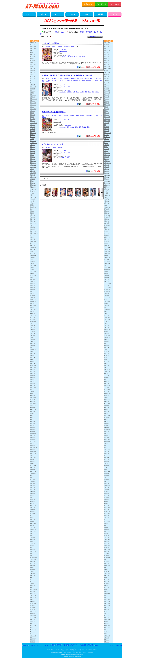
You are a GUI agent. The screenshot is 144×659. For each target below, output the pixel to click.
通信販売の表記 (65, 644)
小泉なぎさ (33, 223)
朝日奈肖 (32, 71)
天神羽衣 (32, 89)
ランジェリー (105, 645)
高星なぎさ (33, 365)
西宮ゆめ (106, 425)
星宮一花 (106, 499)
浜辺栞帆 (106, 453)
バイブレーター (40, 645)
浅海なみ (32, 75)
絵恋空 (32, 169)
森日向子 (106, 589)
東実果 (32, 83)
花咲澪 (32, 455)
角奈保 (106, 343)
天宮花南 (106, 89)
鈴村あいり (107, 337)
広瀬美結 (106, 473)
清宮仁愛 (106, 223)
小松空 (32, 237)
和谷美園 (88, 80)
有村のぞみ (107, 105)
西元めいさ (107, 429)
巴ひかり (106, 387)
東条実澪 (32, 395)
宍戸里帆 (106, 305)
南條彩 (106, 419)
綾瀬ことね (33, 105)
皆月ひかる (107, 545)
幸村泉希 (32, 620)
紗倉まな (106, 281)
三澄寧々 (32, 543)
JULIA (105, 313)
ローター (47, 645)
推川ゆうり (107, 155)
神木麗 (106, 193)
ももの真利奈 (33, 589)
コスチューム (98, 645)
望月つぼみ (107, 573)
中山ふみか (107, 403)
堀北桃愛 (32, 499)
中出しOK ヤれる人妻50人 (51, 43)
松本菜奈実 (107, 513)
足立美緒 (32, 85)
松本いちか (107, 511)
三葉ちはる (107, 539)
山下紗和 (32, 606)
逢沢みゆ (106, 46)
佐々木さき (107, 291)
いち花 (32, 139)
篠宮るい (32, 311)
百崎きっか (33, 587)
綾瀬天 (32, 107)
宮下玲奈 (106, 561)
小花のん (106, 169)
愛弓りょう (107, 93)
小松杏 (106, 265)
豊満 (83, 57)
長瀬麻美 (106, 395)
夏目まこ (32, 419)
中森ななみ (33, 409)
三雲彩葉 (32, 537)
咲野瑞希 (106, 275)
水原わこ (32, 541)
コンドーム (77, 645)
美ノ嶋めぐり (107, 555)
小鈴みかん (107, 257)
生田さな (32, 125)
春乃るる (106, 459)
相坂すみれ (33, 42)
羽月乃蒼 (106, 457)
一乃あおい (107, 119)
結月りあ (106, 614)
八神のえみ (33, 597)
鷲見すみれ (33, 357)
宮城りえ (106, 559)
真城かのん (33, 511)
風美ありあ (33, 187)
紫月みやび (33, 301)
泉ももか (32, 137)
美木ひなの (107, 521)
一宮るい (32, 145)
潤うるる (32, 319)
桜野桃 (32, 263)
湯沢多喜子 (49, 147)
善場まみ (32, 363)
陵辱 (86, 92)
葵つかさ (106, 55)
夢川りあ (32, 624)
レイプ (82, 92)
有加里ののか (107, 69)
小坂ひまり (107, 251)
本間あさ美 (33, 505)
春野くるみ (33, 467)
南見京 (32, 553)
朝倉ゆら (32, 67)
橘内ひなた (107, 359)
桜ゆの (32, 269)
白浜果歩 (32, 333)
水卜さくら (107, 519)
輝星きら (32, 215)
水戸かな (106, 541)
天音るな (32, 101)
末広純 (106, 331)
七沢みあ (106, 411)
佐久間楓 (106, 277)
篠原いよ (32, 307)
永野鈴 (106, 397)
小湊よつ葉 (107, 267)
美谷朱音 (106, 535)
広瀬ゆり (106, 475)
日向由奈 (106, 465)
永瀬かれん (33, 403)
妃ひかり (106, 205)
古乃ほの (106, 491)
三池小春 (106, 517)
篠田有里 (54, 79)
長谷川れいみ (33, 447)
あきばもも (107, 71)
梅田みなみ (33, 165)
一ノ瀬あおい (33, 143)
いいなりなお (33, 123)
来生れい (92, 79)
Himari (105, 467)
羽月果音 (32, 449)
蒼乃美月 (32, 57)
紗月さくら (33, 277)
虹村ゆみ (106, 427)
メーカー (57, 14)
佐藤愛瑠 (32, 285)
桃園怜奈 (106, 577)
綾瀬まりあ (33, 109)
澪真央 (32, 533)
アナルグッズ (58, 645)
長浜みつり (107, 399)
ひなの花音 (33, 473)
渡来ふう (106, 642)
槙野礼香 (32, 507)
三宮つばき (107, 301)
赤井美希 (106, 61)
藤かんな (106, 481)
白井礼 (77, 115)
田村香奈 (32, 377)
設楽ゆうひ (107, 309)
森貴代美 (73, 79)
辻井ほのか (107, 371)
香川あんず (33, 185)
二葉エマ (106, 487)
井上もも (32, 151)
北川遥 (32, 205)
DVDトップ (29, 14)
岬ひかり (32, 539)
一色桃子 (106, 123)
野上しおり (33, 441)
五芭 (105, 125)
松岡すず (32, 517)
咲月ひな (32, 281)
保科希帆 (32, 491)
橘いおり (32, 371)
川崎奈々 (32, 203)
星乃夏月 (106, 495)
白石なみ (32, 325)
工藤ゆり (106, 227)
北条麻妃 (106, 493)
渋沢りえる (33, 315)
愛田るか (32, 44)
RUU (105, 633)
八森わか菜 (107, 601)
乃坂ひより (107, 435)
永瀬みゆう (33, 405)
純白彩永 (32, 513)
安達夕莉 (106, 79)
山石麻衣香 (33, 604)
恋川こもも (33, 221)
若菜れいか (33, 638)
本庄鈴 (106, 501)
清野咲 (32, 359)
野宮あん (32, 443)
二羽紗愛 (106, 489)
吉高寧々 (106, 622)
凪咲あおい (33, 411)
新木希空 (106, 97)
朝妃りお (32, 73)
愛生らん (32, 50)
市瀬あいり (33, 141)
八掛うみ (106, 597)
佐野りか (32, 291)
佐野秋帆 (32, 287)
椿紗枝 (32, 393)
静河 (105, 307)
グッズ (115, 14)
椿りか (106, 373)
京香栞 (32, 213)
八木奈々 (106, 591)
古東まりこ (33, 231)
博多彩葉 (32, 445)
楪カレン (106, 612)
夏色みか (32, 415)
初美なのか (33, 453)
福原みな (106, 477)
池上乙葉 (32, 129)
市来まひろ (107, 117)
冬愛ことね (107, 379)
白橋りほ (106, 325)
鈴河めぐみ (33, 349)
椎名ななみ (33, 299)
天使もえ (106, 85)
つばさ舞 (106, 375)
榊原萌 (106, 273)
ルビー (61, 121)
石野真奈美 (82, 80)
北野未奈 (106, 211)
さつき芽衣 (107, 297)
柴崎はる (32, 313)
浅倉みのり (33, 65)
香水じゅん (107, 183)
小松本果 (32, 239)
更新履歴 (100, 14)
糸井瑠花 (106, 127)
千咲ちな (32, 381)
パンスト (112, 645)
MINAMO (106, 553)
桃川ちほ (32, 585)
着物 (88, 127)
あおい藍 (32, 52)
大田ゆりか (67, 46)
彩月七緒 (32, 279)
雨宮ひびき (107, 91)
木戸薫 (32, 211)
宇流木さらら (107, 133)
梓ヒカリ (106, 77)
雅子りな (106, 177)
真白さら (32, 515)
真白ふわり (107, 505)
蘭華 (105, 630)
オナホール (25, 645)
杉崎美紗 (32, 345)
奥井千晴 (32, 175)
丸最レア (106, 515)
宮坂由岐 (60, 46)
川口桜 (32, 201)
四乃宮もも (33, 309)
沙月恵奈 (106, 293)
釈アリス (32, 317)
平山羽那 (32, 479)
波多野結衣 (107, 441)
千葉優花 (32, 383)
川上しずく (33, 197)
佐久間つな (33, 255)
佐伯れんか (33, 247)
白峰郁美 (32, 335)
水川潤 (106, 527)
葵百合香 (106, 57)
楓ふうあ (106, 173)
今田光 (32, 155)
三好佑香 (32, 573)
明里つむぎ (107, 67)
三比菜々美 (33, 559)
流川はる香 (107, 636)
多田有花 (106, 355)
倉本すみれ (107, 233)
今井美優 (32, 153)
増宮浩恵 (48, 46)
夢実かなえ (33, 626)
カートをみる (114, 4)
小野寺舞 (106, 165)
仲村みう (106, 401)
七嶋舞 (106, 413)
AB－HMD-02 (64, 84)
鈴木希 (32, 351)
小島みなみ (107, 253)
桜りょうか (33, 271)
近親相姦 (69, 92)
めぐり (32, 579)
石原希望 (106, 113)
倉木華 (106, 231)
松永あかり (33, 519)
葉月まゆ (106, 445)
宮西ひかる (107, 565)
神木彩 (106, 191)
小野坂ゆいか (107, 163)
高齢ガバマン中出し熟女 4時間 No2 (54, 112)
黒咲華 (106, 243)
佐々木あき (107, 289)
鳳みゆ (106, 143)
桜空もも (106, 285)
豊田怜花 (32, 399)
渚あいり (106, 405)
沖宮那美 (106, 145)
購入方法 (54, 644)
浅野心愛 (32, 69)
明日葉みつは (107, 50)
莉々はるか (107, 632)
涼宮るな (32, 355)
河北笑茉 (32, 199)
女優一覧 (43, 14)
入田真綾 (32, 157)
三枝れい (106, 271)
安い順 (96, 32)
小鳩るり (32, 235)
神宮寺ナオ (107, 329)
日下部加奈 (107, 225)
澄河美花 (106, 341)
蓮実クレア (107, 439)
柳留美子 (56, 80)
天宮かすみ (33, 103)
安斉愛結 (32, 115)
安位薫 (106, 595)
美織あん (32, 535)
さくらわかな (107, 287)
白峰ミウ (106, 327)
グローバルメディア (65, 86)
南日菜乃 (106, 551)
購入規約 (59, 644)
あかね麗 (106, 65)
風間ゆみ (106, 179)
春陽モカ (106, 461)
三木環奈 (32, 297)
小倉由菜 (106, 149)
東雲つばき (33, 305)
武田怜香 (106, 351)
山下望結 (32, 608)
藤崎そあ (32, 485)
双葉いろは (107, 485)
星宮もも (32, 497)
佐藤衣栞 (32, 283)
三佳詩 (32, 571)
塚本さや (32, 385)
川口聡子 (48, 115)
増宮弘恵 (60, 147)
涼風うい (32, 347)
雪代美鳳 (106, 610)
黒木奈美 (106, 241)
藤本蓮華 (75, 80)
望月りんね (33, 551)
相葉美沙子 (33, 46)
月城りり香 (33, 387)
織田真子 (106, 157)
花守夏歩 (106, 451)
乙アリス (106, 159)
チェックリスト (101, 4)
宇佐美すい (33, 163)
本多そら (32, 503)
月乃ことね (33, 389)
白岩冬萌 (32, 329)
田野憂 (106, 363)
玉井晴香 (32, 375)
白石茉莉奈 (107, 319)
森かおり (32, 591)
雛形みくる (33, 471)
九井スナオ (107, 249)
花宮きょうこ (107, 449)
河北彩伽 (106, 199)
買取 (92, 644)
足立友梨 (106, 81)
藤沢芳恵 (44, 80)
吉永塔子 (106, 624)
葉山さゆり (107, 455)
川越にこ (106, 201)
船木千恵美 (80, 79)
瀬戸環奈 (106, 345)
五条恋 (106, 255)
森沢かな (106, 587)
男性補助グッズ (84, 645)
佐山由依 (32, 295)
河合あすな (107, 195)
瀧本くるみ (33, 367)
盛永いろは (33, 407)
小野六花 (106, 167)
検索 (86, 14)
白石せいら (33, 323)
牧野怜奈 (32, 509)
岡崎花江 (69, 80)
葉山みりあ (33, 465)
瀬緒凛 (32, 361)
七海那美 (32, 429)
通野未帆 (106, 383)
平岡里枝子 (107, 471)
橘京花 (106, 357)
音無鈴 (32, 181)
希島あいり (107, 207)
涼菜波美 (32, 353)
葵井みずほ (33, 48)
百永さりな (107, 581)
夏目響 (106, 409)
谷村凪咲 (32, 373)
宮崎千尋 (32, 561)
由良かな (106, 618)
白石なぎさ (107, 317)
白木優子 (106, 323)
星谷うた (32, 489)
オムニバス (63, 57)
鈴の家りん (107, 335)
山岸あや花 (107, 599)
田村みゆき (49, 81)
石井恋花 (32, 131)
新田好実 (32, 439)
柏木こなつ (107, 181)
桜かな (32, 259)
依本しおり (107, 628)
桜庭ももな (33, 265)
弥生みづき (107, 604)
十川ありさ (33, 397)
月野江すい (107, 367)
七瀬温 (32, 425)
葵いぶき (106, 52)
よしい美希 (107, 620)
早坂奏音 (32, 461)
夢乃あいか (107, 616)
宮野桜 (32, 567)
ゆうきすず (33, 618)
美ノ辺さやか (33, 557)
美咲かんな (107, 523)
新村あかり (107, 421)
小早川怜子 (107, 261)
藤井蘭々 (106, 479)
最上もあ (32, 581)
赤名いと (106, 63)
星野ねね (32, 493)
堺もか (32, 251)
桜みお (32, 267)
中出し (76, 57)
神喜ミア (32, 225)
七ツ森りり (107, 417)
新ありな (106, 99)
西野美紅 (32, 437)
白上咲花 (106, 321)
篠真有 (106, 311)
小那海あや (107, 161)
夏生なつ (32, 417)
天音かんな (33, 95)
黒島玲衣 (106, 245)
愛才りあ (106, 48)
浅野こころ (107, 73)
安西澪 (32, 117)
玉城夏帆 (106, 365)
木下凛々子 (107, 217)
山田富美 (60, 79)
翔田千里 (106, 315)
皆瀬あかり (107, 543)
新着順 (82, 32)
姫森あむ (32, 477)
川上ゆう (106, 197)
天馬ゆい (106, 377)
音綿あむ (32, 183)
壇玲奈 (32, 379)
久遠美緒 (32, 217)
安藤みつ (32, 121)
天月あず (106, 87)
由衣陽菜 (32, 614)
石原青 (106, 111)
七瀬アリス (107, 415)
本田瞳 (106, 503)
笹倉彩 (32, 273)
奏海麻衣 (32, 191)
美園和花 (106, 533)
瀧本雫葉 (32, 369)
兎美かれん (33, 161)
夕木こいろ (107, 606)
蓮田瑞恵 (73, 46)
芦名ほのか (107, 75)
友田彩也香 (107, 389)
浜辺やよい (33, 459)
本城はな (32, 501)
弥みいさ (32, 97)
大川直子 (54, 46)
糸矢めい (32, 147)
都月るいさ (107, 385)
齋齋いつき (33, 245)
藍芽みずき (107, 42)
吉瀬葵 (32, 209)
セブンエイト (63, 51)
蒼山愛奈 (32, 61)
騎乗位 (84, 127)
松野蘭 (32, 521)
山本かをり (33, 612)
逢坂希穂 (32, 171)
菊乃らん (106, 203)
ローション (70, 645)
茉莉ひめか (33, 523)
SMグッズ (64, 645)
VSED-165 (63, 49)
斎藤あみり (107, 269)
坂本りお (32, 253)
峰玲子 (32, 555)
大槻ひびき (107, 141)
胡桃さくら (107, 237)
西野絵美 (106, 423)
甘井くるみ (33, 87)
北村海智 (106, 213)
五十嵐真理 (95, 80)
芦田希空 (32, 77)
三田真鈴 (106, 537)
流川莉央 (106, 638)
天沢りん (32, 91)
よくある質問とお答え (85, 644)
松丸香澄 (106, 509)
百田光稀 (106, 579)
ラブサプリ (91, 645)
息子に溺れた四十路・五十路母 (52, 144)
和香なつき (33, 636)
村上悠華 (106, 571)
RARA (31, 633)
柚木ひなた (33, 622)
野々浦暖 (106, 437)
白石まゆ (32, 327)
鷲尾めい (106, 640)
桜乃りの (106, 279)
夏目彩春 (106, 407)
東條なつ (106, 381)
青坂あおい (33, 55)
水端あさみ (107, 531)
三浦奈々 (32, 527)
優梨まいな (107, 608)
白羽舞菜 (32, 331)
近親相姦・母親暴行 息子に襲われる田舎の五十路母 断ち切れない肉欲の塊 (67, 75)
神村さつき (33, 195)
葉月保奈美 (33, 451)
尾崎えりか (107, 153)
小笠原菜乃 (33, 173)
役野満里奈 (107, 593)
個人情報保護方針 (75, 644)
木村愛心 (106, 219)
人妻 (68, 57)
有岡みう (106, 101)
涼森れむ (106, 339)
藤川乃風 (32, 483)
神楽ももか (107, 175)
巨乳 (80, 57)
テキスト (62, 32)
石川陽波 (32, 135)
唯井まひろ (107, 353)
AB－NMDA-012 (65, 120)
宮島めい (106, 563)
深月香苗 (32, 549)
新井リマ (106, 95)
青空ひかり (107, 59)
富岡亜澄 (50, 80)
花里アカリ (33, 457)
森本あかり (33, 593)
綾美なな (32, 111)
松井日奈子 (107, 507)
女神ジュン (33, 577)
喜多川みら (33, 207)
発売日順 (89, 32)
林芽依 (32, 463)
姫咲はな (106, 469)
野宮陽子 (48, 79)
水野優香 (106, 529)
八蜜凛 (106, 443)
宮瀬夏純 (32, 563)
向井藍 (106, 569)
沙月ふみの (107, 295)
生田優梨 (32, 127)
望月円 (32, 583)
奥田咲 (106, 147)
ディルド (52, 645)
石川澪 (106, 107)
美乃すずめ (107, 557)
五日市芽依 (107, 121)
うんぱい (106, 135)
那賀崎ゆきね (107, 393)
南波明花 (32, 431)
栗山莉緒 (106, 235)
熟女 (71, 57)
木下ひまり (107, 215)
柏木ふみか (33, 189)
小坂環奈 (32, 227)
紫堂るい (32, 303)
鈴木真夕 (106, 333)
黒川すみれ (107, 239)
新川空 (32, 113)
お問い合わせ (88, 4)
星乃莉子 (106, 497)
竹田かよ (97, 115)
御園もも (32, 547)
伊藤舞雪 (106, 129)
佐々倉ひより (33, 275)
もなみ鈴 (106, 575)
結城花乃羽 (33, 616)
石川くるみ (33, 133)
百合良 (32, 628)
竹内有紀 (106, 349)
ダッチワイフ (32, 645)
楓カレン (106, 171)
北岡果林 (106, 209)
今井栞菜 (106, 131)
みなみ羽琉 (107, 549)
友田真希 (106, 391)
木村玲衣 (106, 221)
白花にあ (32, 341)
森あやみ (106, 585)
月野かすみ (107, 369)
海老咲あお (107, 137)
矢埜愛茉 (32, 601)
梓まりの (32, 79)
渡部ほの (32, 642)
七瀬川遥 (32, 423)
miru (105, 567)
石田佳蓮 (106, 109)
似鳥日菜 (106, 431)
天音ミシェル (33, 99)
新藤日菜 (32, 343)
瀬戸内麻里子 (90, 115)
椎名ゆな (106, 303)
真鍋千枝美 (67, 79)
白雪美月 (32, 339)
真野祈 (32, 525)
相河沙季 (106, 44)
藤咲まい (32, 487)
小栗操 (106, 151)
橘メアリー (107, 361)
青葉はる (32, 59)
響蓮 (31, 475)
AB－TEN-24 (64, 150)
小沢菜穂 (32, 179)
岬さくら (106, 525)
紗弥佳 (32, 293)
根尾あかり (107, 433)
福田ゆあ (32, 481)
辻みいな (32, 391)
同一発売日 (68, 55)
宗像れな (32, 575)
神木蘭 (32, 193)
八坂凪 (32, 599)
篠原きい (82, 115)
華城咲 (54, 147)
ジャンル (72, 14)
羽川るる (32, 159)
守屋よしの (33, 595)
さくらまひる (107, 283)
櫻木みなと (33, 261)
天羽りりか (107, 83)
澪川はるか (33, 529)
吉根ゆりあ (107, 626)
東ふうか (32, 81)
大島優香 (106, 139)
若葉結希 (32, 640)
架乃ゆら (106, 189)
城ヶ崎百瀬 (33, 321)
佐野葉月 (32, 289)
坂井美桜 (32, 249)
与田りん (32, 632)
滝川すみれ (107, 347)
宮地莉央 (32, 565)
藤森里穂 (106, 483)
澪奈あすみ (33, 531)
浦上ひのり (33, 167)
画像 (56, 32)
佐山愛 (106, 299)
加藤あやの (107, 185)
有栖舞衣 (106, 103)
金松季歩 (106, 187)
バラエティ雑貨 (118, 645)
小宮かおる (33, 241)
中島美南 (32, 401)
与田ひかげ (33, 630)
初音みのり (107, 447)
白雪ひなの (33, 337)
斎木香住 (32, 243)
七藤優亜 (32, 427)
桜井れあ (32, 257)
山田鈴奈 (32, 610)
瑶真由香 (32, 469)
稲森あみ (32, 149)
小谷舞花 (32, 229)
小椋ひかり (33, 177)
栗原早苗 (32, 219)
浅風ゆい (32, 63)
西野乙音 (32, 435)
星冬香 (32, 495)
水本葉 (32, 545)
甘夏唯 (32, 93)
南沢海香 (106, 547)
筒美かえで (63, 80)
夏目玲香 (32, 421)
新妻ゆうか (33, 433)
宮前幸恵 (86, 79)
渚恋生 (32, 413)
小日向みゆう (107, 263)
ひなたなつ (107, 463)
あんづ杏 (32, 119)
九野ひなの (107, 229)
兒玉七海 (106, 259)
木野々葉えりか (34, 233)
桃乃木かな (107, 583)
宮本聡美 (32, 569)
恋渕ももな (107, 247)
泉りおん (106, 115)
